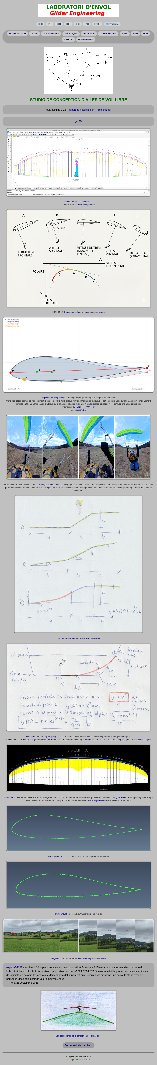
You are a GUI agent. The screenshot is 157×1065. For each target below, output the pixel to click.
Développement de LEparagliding (41, 736)
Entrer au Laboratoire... (78, 1045)
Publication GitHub (96, 739)
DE (74, 407)
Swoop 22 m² (71, 201)
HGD (135, 33)
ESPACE (68, 39)
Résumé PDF (86, 201)
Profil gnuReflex (55, 856)
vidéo (103, 958)
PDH (145, 33)
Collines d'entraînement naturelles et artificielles (78, 638)
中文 (88, 407)
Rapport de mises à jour (80, 109)
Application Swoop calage (53, 397)
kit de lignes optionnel (84, 204)
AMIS (124, 33)
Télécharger (104, 109)
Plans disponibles (96, 800)
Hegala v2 (56, 958)
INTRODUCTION (17, 33)
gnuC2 (78, 121)
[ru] (87, 24)
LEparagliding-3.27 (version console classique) (129, 739)
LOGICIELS (88, 33)
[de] (58, 24)
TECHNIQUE (71, 33)
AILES (34, 33)
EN (78, 407)
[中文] (97, 24)
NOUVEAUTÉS (85, 39)
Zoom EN (81, 410)
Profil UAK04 (61, 914)
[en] (40, 24)
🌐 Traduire (112, 24)
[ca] (68, 24)
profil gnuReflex (118, 797)
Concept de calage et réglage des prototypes (84, 312)
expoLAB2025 (14, 967)
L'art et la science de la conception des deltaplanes (78, 1036)
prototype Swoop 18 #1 (49, 484)
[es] (78, 24)
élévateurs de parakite (88, 958)
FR (82, 407)
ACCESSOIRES (51, 33)
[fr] (49, 24)
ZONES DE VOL (108, 33)
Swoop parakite (11, 797)
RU (93, 407)
